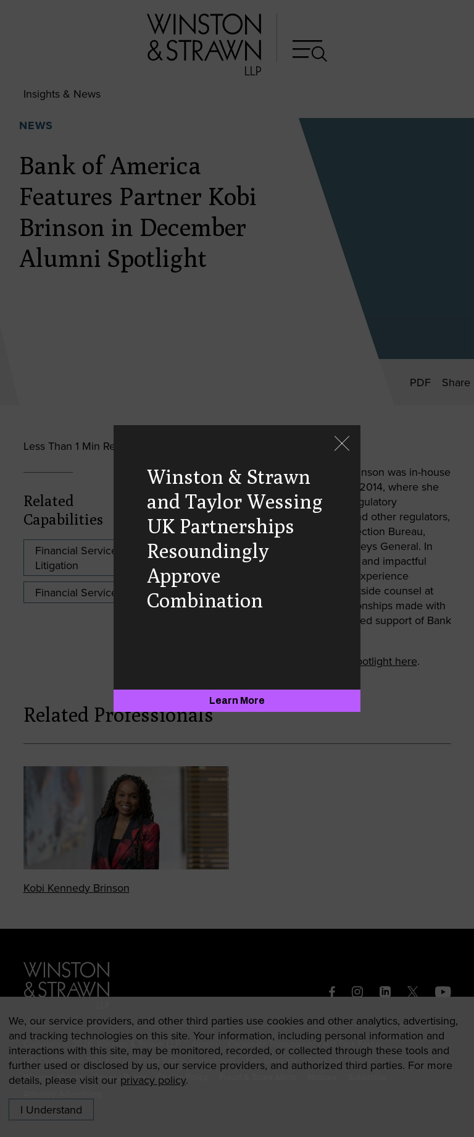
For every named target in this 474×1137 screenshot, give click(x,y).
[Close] (342, 444)
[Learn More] (237, 701)
